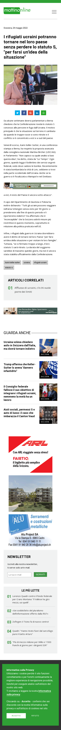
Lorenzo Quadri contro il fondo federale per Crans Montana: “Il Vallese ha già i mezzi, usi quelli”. (32, 599)
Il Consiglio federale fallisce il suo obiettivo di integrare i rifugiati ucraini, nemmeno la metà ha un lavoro (20, 393)
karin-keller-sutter (12, 262)
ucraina (27, 262)
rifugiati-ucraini (40, 262)
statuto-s (9, 267)
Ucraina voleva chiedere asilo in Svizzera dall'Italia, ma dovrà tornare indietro (20, 345)
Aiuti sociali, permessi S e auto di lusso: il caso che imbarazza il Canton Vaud (19, 413)
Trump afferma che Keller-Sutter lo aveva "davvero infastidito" (19, 367)
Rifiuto (35, 716)
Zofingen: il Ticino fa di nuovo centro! (30, 621)
